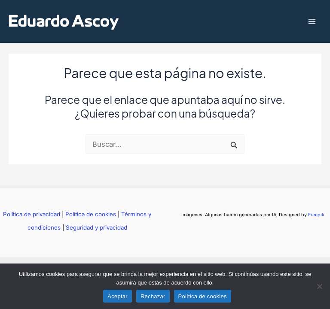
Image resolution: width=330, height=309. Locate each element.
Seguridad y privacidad (96, 227)
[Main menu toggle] (311, 21)
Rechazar (153, 296)
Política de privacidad (31, 214)
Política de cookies (90, 214)
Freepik (316, 215)
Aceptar (117, 296)
